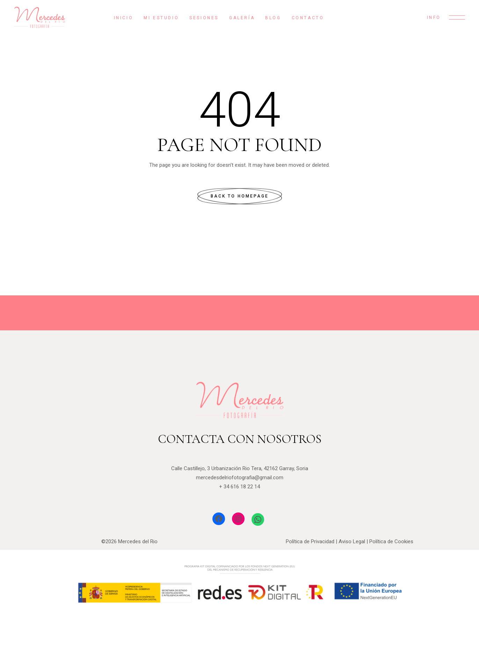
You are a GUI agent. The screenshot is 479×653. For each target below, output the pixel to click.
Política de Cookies (391, 541)
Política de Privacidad (310, 541)
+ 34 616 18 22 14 (239, 486)
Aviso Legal (352, 541)
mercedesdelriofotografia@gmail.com (239, 477)
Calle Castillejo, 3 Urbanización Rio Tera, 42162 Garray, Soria (239, 468)
